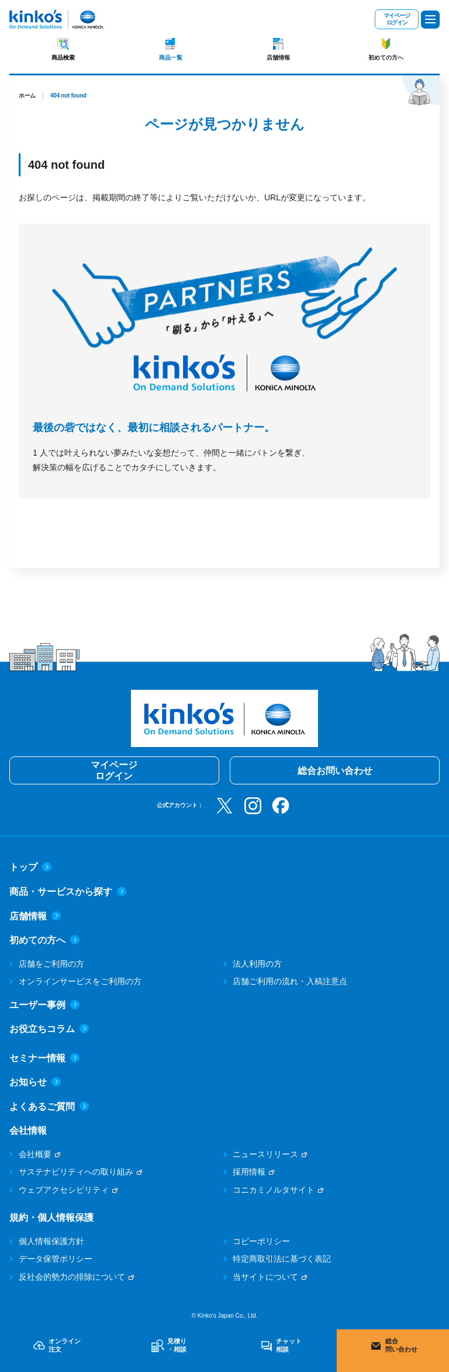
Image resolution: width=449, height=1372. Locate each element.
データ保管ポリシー (55, 1258)
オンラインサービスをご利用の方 (80, 981)
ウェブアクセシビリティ (64, 1189)
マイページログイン (397, 19)
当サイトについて (265, 1276)
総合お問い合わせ (335, 771)
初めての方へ (385, 57)
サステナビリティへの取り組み (76, 1171)
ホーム (27, 95)
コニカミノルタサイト (274, 1189)
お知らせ (35, 1082)
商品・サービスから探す (67, 892)
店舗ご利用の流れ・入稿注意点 (290, 981)
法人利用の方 (257, 963)
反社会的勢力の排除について (72, 1276)
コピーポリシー (261, 1241)
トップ (30, 867)
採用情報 (249, 1171)
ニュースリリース (265, 1154)
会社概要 (35, 1154)
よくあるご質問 (49, 1107)
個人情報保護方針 (51, 1241)
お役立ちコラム (49, 1029)
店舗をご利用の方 (51, 963)
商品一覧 (170, 57)
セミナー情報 (44, 1058)
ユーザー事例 (44, 1005)
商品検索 (63, 57)
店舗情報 (278, 57)
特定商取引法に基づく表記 (282, 1258)
